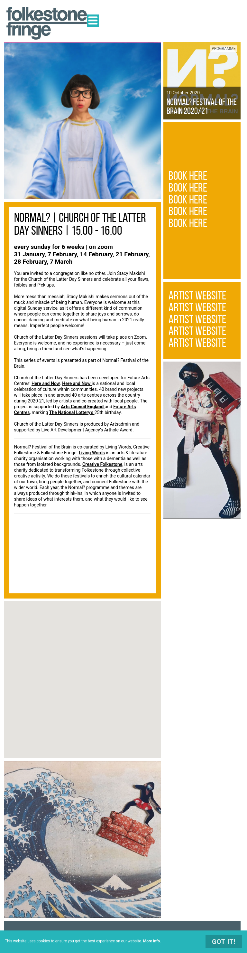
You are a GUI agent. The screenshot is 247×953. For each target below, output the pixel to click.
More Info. (152, 941)
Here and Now (46, 383)
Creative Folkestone (102, 464)
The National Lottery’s (72, 412)
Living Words (92, 452)
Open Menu (93, 20)
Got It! (224, 942)
